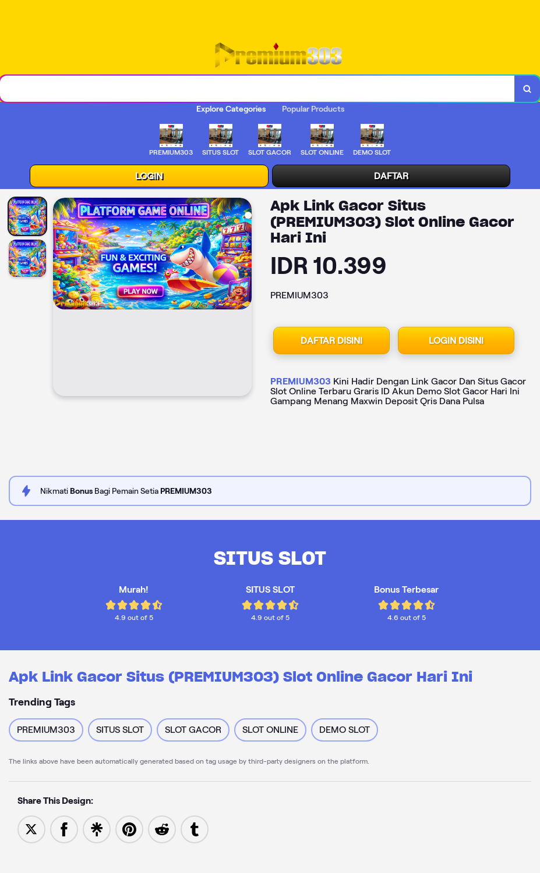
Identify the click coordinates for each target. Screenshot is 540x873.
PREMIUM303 (300, 381)
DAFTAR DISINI (331, 340)
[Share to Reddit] (162, 828)
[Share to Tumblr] (195, 828)
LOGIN (149, 176)
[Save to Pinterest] (129, 828)
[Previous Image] (62, 298)
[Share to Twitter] (31, 828)
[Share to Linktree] (97, 828)
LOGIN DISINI (456, 340)
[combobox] (257, 89)
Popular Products (313, 108)
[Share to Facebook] (64, 828)
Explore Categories (231, 108)
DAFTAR (391, 176)
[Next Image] (242, 298)
